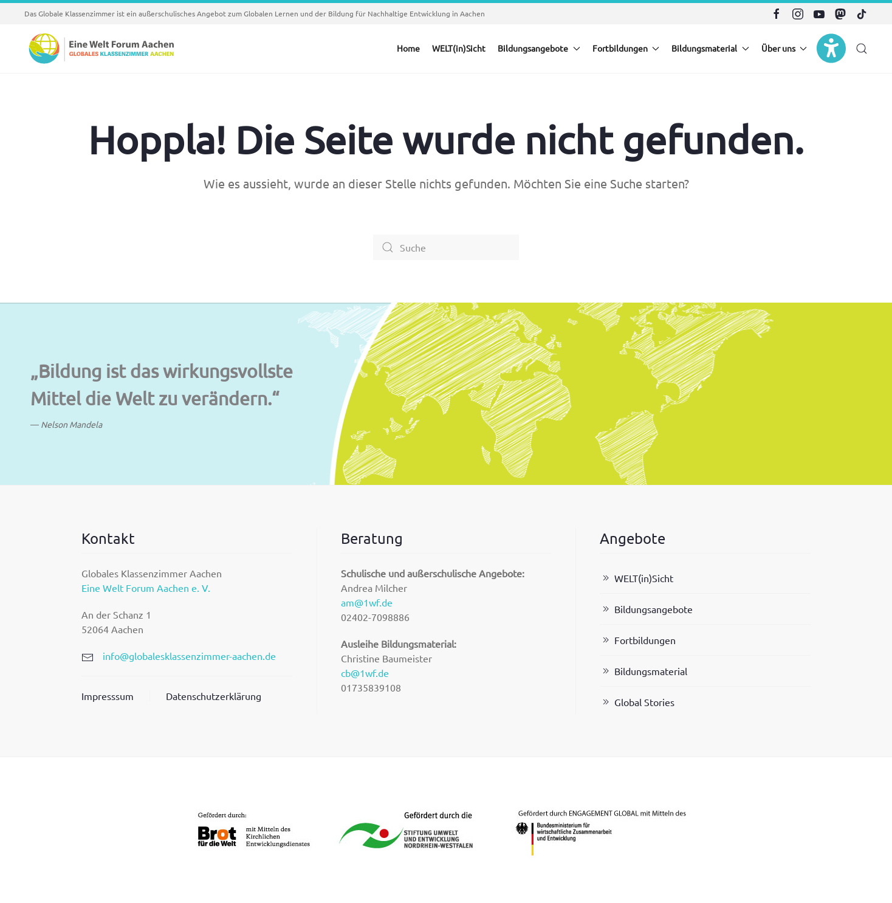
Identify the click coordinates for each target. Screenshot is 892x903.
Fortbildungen (638, 640)
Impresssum (107, 696)
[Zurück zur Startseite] (100, 48)
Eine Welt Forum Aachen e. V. (145, 588)
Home (408, 48)
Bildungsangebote (646, 609)
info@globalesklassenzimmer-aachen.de (189, 656)
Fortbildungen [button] (626, 48)
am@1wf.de (367, 602)
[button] (862, 48)
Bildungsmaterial (643, 671)
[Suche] (446, 247)
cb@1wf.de (365, 673)
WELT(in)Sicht (458, 48)
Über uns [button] (784, 48)
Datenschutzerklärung (213, 696)
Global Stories (637, 702)
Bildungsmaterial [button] (710, 48)
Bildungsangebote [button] (539, 48)
